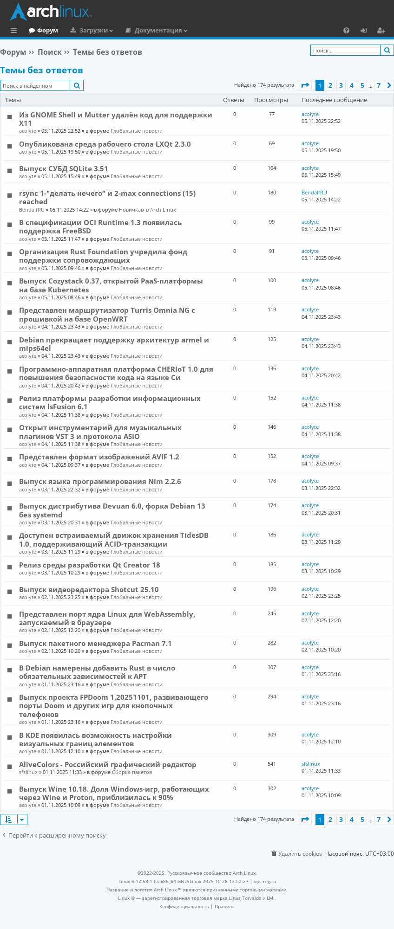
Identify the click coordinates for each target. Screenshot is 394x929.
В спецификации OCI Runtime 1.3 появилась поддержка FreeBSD (100, 226)
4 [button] (352, 85)
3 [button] (341, 85)
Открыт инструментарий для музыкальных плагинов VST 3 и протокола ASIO (100, 431)
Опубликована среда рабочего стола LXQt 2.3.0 (105, 143)
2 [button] (330, 85)
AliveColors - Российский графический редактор (108, 764)
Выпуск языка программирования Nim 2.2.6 (100, 481)
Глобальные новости (137, 130)
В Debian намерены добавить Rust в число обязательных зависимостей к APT (97, 672)
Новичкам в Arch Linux (147, 209)
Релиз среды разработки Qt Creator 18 (89, 564)
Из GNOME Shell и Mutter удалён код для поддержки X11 (115, 119)
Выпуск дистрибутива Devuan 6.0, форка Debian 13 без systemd (112, 510)
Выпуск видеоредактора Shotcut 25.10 (89, 589)
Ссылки (15, 31)
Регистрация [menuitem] (383, 31)
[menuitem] (346, 30)
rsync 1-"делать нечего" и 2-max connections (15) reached (107, 197)
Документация (196, 30)
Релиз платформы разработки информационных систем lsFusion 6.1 (110, 402)
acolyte (27, 130)
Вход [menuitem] (367, 31)
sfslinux (28, 771)
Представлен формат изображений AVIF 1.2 (99, 456)
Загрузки (132, 30)
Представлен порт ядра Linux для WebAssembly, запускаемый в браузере (107, 618)
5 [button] (362, 85)
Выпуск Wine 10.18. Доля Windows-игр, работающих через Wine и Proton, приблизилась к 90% (114, 793)
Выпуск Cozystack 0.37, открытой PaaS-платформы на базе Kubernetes (111, 285)
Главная (42, 30)
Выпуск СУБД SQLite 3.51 (63, 168)
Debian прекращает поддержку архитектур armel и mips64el (114, 344)
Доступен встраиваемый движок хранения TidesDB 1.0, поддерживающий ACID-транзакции (114, 539)
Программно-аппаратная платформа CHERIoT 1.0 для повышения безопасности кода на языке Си (116, 373)
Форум (85, 30)
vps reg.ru (265, 881)
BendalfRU (32, 209)
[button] (305, 85)
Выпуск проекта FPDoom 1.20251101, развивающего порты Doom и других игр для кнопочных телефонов (113, 705)
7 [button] (379, 85)
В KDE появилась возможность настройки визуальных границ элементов (95, 739)
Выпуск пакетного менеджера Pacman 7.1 (95, 643)
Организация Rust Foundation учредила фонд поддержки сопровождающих (103, 256)
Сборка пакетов (132, 771)
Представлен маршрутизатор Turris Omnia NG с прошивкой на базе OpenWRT (107, 314)
